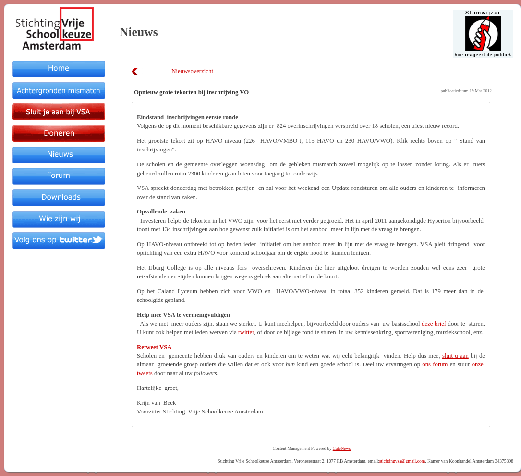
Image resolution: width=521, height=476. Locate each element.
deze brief (434, 323)
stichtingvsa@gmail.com (402, 460)
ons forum (435, 364)
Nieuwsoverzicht (192, 71)
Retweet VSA (154, 347)
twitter (246, 332)
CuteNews (342, 448)
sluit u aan (455, 355)
